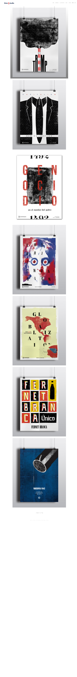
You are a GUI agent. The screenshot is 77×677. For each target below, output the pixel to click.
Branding (56, 2)
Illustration (62, 2)
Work (53, 2)
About (66, 2)
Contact (70, 2)
